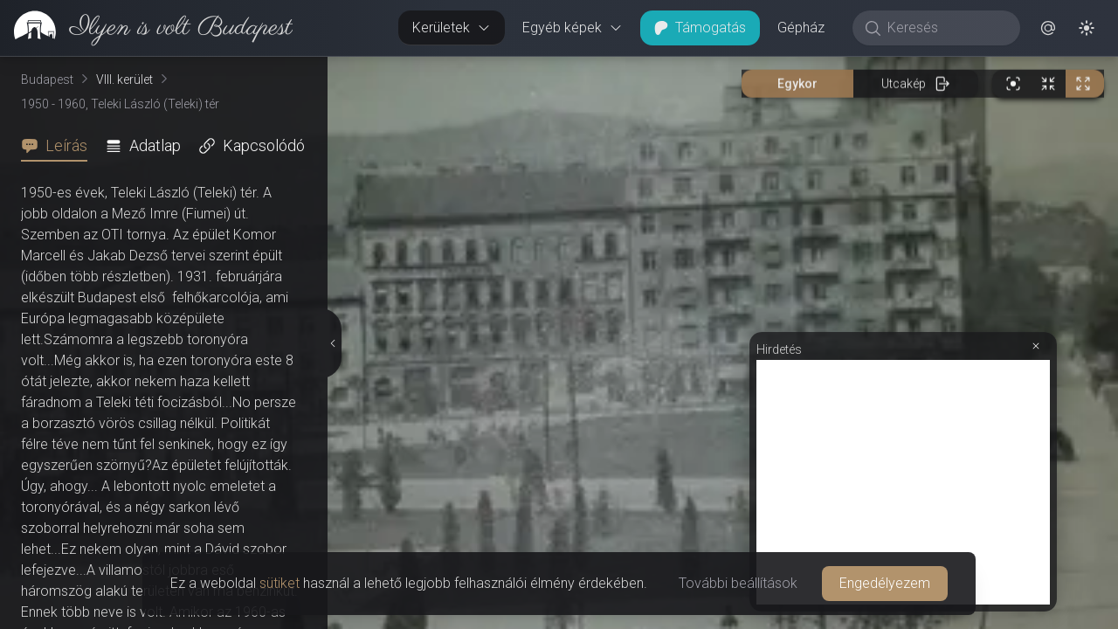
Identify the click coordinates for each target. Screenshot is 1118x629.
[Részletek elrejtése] (333, 343)
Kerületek (451, 27)
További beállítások (738, 583)
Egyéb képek (572, 27)
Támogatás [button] (700, 27)
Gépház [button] (801, 27)
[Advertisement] (903, 482)
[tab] (59, 146)
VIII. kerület (124, 79)
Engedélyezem (884, 583)
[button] (1048, 27)
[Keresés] (945, 27)
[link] (146, 28)
